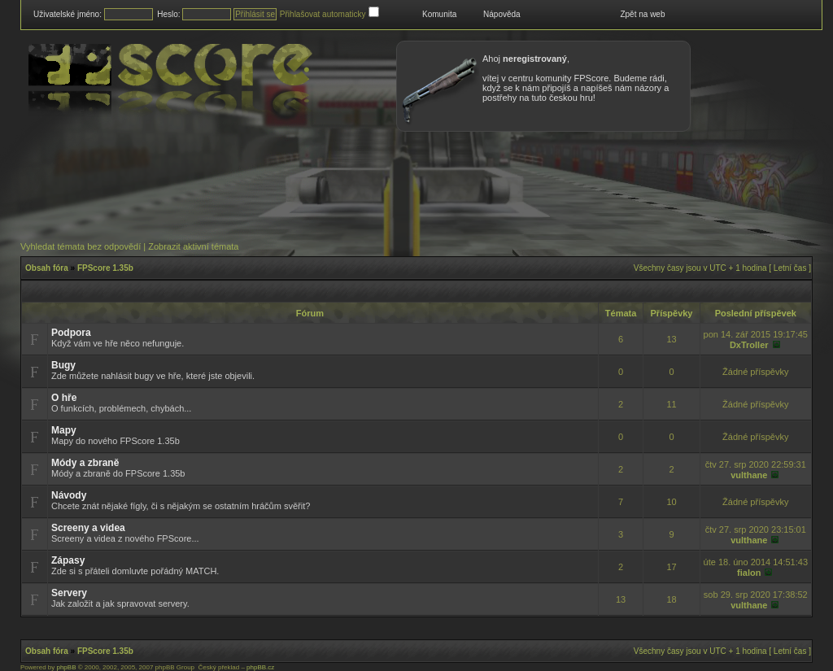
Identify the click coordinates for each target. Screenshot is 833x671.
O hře (63, 397)
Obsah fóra (46, 268)
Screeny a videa (88, 528)
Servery (69, 593)
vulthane (749, 475)
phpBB (66, 667)
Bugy (63, 365)
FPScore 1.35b (105, 268)
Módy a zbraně (85, 462)
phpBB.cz (260, 667)
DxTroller (749, 345)
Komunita (439, 14)
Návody (68, 495)
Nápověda (502, 14)
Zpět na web (642, 14)
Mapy (63, 430)
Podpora (71, 332)
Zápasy (68, 560)
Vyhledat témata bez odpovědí (80, 246)
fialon (749, 572)
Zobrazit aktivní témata (193, 246)
